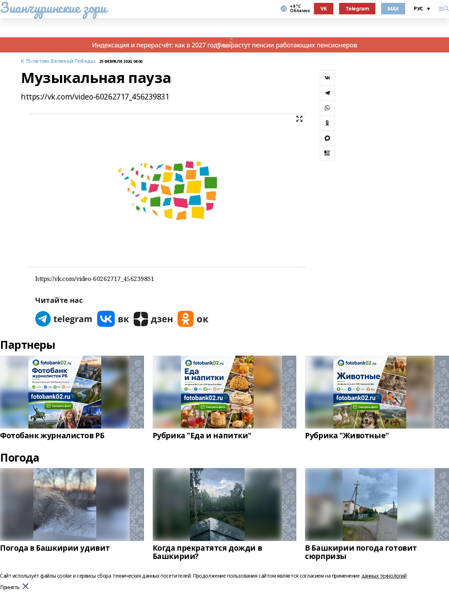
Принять (10, 587)
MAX (393, 8)
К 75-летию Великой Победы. (58, 61)
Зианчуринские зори (53, 7)
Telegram (357, 8)
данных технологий (384, 575)
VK (323, 8)
